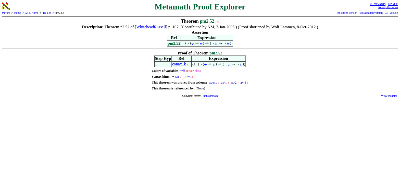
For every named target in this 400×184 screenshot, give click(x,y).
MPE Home (32, 13)
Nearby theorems (388, 7)
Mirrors (6, 13)
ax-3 (243, 82)
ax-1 (224, 82)
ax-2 (233, 82)
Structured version (346, 13)
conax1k (179, 64)
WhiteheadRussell (151, 27)
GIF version (391, 13)
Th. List (47, 13)
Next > (393, 4)
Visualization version (371, 13)
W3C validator (389, 96)
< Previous (377, 4)
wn (177, 76)
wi (189, 76)
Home (17, 13)
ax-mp (213, 82)
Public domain (210, 96)
